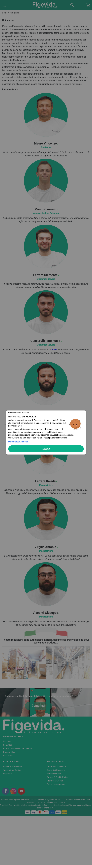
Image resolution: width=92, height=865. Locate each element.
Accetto (46, 449)
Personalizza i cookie (18, 441)
